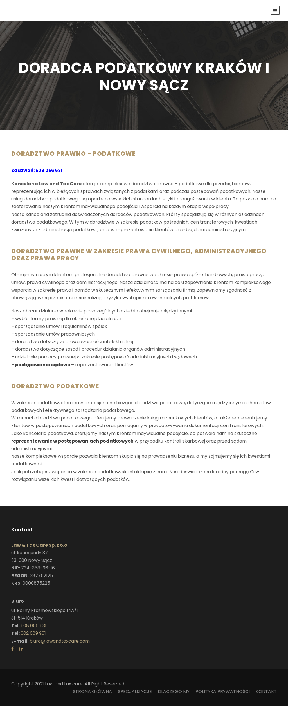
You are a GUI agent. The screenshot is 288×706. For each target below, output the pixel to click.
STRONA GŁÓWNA (92, 691)
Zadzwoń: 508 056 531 (36, 170)
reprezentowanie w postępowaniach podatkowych (72, 441)
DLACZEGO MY (174, 691)
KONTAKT (266, 691)
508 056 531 (33, 625)
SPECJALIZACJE (135, 691)
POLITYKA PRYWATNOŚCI (222, 691)
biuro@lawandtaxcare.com (60, 641)
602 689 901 (33, 633)
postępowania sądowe (42, 364)
